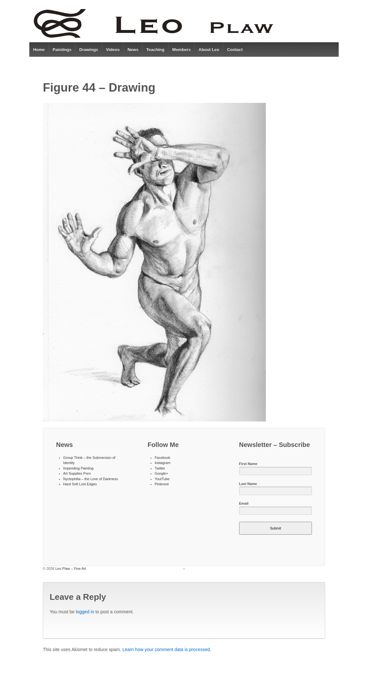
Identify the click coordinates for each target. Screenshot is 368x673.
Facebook (162, 458)
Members (181, 49)
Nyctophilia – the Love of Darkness (90, 479)
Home (39, 49)
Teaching (155, 49)
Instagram (162, 463)
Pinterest (162, 484)
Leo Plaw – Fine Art (70, 568)
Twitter (160, 468)
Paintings (62, 49)
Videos (113, 49)
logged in (85, 611)
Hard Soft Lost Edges (80, 484)
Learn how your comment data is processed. (166, 649)
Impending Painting (78, 468)
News (133, 49)
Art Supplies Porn (77, 473)
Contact (235, 49)
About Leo (209, 49)
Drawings (88, 49)
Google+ (161, 473)
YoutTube (162, 479)
